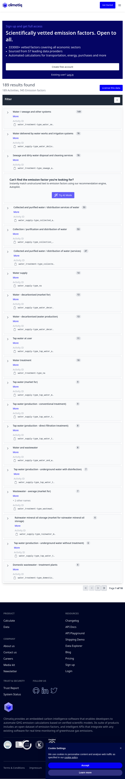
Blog (68, 652)
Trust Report (11, 688)
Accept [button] (85, 765)
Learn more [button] (85, 772)
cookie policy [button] (70, 757)
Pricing (69, 658)
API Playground (75, 633)
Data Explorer (73, 646)
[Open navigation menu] (120, 5)
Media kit (9, 665)
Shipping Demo (75, 639)
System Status (12, 694)
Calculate (9, 620)
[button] (120, 748)
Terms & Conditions (14, 767)
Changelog (72, 620)
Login (68, 671)
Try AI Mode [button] (63, 195)
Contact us (10, 652)
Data (6, 627)
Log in (70, 74)
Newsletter (10, 671)
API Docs (70, 627)
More (16, 116)
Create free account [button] (62, 66)
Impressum (35, 767)
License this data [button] (111, 87)
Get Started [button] (107, 5)
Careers (8, 658)
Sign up (70, 665)
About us (9, 646)
